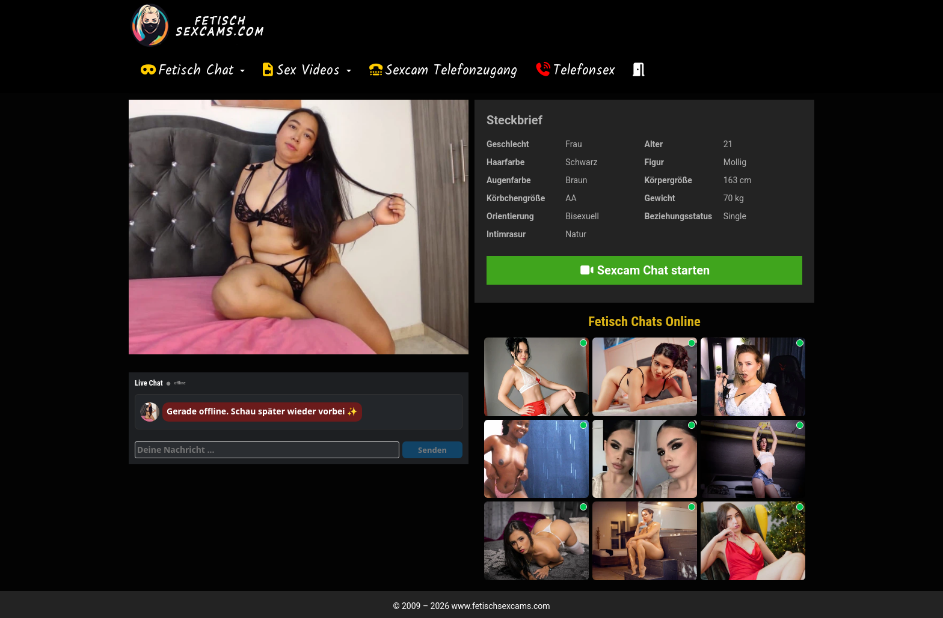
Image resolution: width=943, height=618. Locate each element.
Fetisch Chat (201, 71)
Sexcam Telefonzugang (451, 71)
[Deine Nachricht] (267, 449)
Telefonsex (584, 71)
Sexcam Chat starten (644, 270)
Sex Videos (313, 71)
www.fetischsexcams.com (501, 606)
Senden (432, 449)
